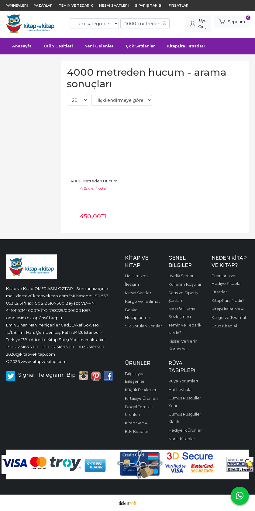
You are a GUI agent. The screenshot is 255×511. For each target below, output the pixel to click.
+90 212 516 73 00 (22, 346)
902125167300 (91, 346)
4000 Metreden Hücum (94, 181)
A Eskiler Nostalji (94, 188)
